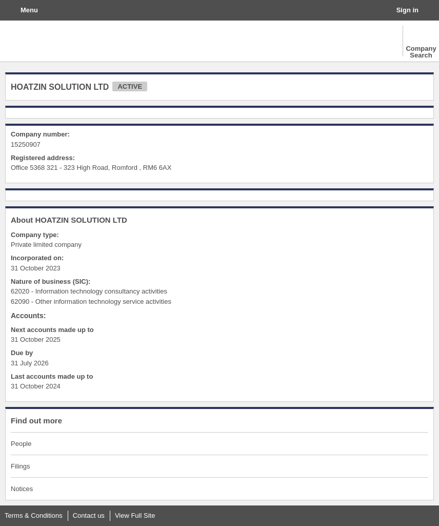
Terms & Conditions (34, 515)
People (21, 443)
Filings (20, 466)
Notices (22, 489)
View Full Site (135, 515)
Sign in (407, 10)
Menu (29, 10)
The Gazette (54, 41)
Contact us (89, 515)
